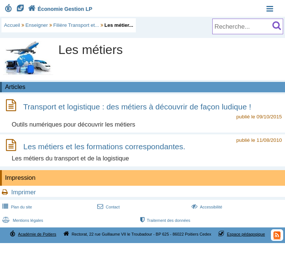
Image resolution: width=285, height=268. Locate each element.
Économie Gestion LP (59, 9)
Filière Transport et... (76, 25)
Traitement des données (164, 220)
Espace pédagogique (246, 234)
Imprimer (23, 192)
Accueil (12, 25)
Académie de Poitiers (37, 234)
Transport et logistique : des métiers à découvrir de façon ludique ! (137, 106)
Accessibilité (206, 207)
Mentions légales (22, 220)
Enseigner (37, 25)
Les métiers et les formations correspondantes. (104, 146)
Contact (108, 207)
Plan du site (16, 207)
